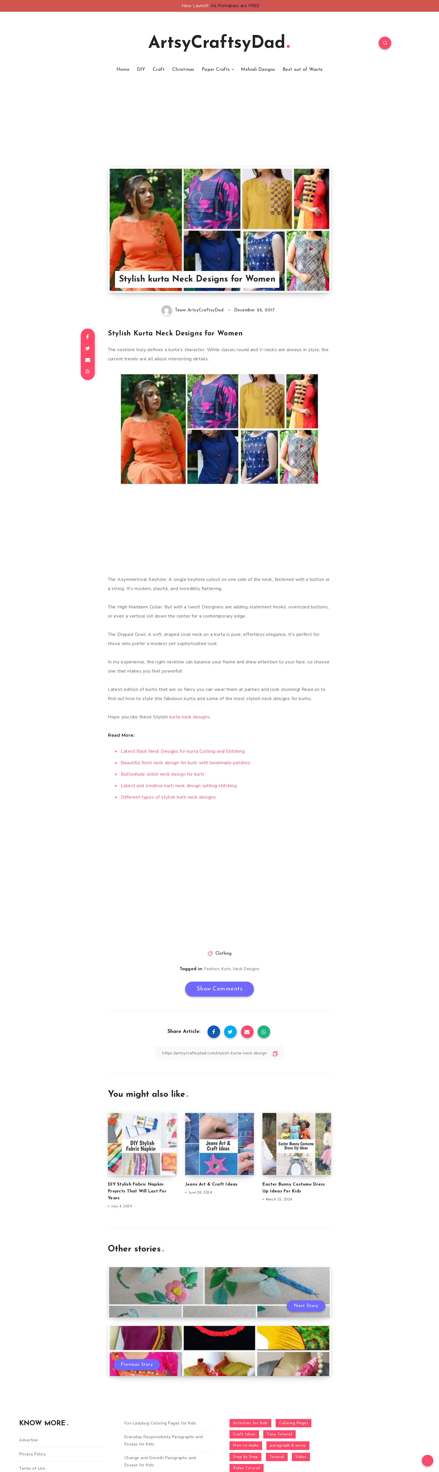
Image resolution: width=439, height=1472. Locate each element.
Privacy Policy (32, 1454)
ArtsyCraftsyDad (219, 43)
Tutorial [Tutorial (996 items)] (276, 1457)
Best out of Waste (303, 69)
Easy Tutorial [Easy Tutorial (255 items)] (279, 1434)
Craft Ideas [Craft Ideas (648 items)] (244, 1434)
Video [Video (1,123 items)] (300, 1457)
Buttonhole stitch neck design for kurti (162, 774)
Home (122, 69)
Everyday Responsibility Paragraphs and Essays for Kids (163, 1440)
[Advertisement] (219, 127)
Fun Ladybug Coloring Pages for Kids (160, 1423)
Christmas (183, 69)
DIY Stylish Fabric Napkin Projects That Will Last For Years (137, 1191)
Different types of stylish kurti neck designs (168, 797)
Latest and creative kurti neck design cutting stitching (179, 786)
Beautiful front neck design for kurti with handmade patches (185, 763)
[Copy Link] (219, 1053)
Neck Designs (246, 969)
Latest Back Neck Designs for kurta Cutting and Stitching (183, 751)
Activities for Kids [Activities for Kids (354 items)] (250, 1423)
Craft (159, 69)
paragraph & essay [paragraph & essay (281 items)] (288, 1445)
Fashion (212, 969)
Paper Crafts (216, 69)
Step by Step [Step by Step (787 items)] (245, 1457)
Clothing (223, 954)
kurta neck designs (189, 717)
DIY (141, 69)
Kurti (226, 969)
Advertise (28, 1440)
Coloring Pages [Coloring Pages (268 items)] (293, 1423)
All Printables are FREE (235, 6)
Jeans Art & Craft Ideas (211, 1184)
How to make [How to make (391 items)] (246, 1445)
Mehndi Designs (258, 69)
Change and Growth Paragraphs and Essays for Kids (160, 1461)
